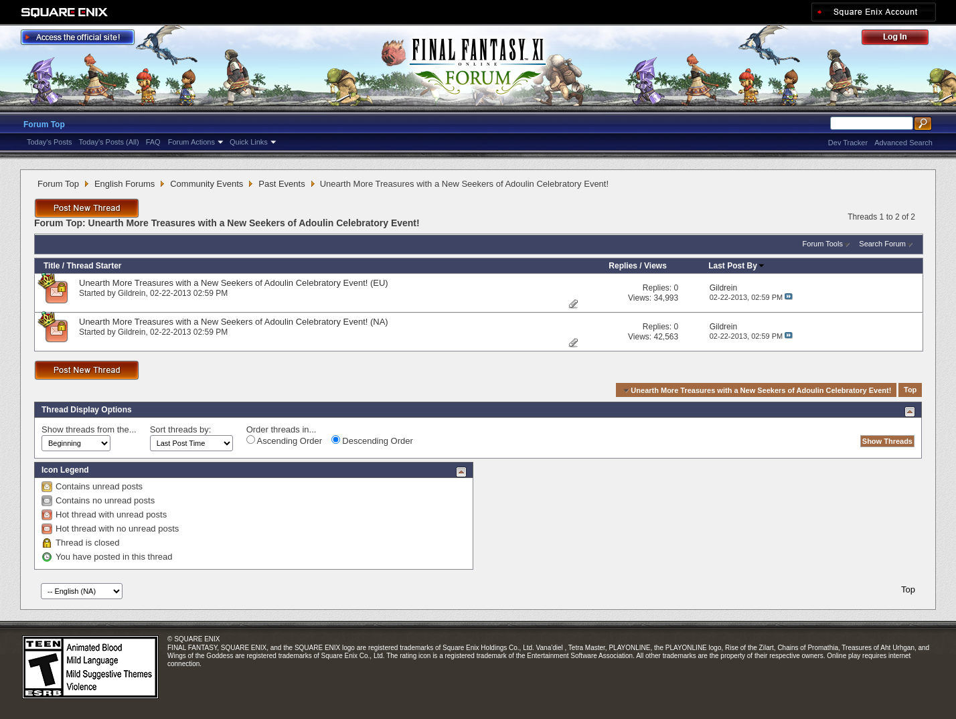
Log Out (902, 39)
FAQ (153, 142)
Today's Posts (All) (109, 142)
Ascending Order (284, 440)
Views (655, 265)
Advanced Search (903, 143)
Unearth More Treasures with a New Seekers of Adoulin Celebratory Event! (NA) (233, 322)
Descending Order (372, 440)
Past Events (281, 184)
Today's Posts (49, 142)
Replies (623, 265)
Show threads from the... (89, 429)
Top (910, 390)
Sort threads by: (181, 429)
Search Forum (882, 244)
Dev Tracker (848, 143)
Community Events (206, 184)
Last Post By (736, 265)
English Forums (124, 184)
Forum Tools (823, 244)
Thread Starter (93, 265)
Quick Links (249, 142)
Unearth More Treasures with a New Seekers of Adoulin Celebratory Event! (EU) (233, 283)
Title (52, 265)
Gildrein (131, 293)
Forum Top (44, 124)
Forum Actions (191, 142)
